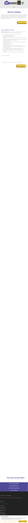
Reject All (14, 521)
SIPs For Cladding (14, 490)
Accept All (22, 521)
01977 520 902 (3, 503)
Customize (5, 521)
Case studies (8, 55)
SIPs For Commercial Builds (14, 483)
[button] (14, 7)
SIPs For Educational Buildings (14, 488)
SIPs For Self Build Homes (14, 485)
